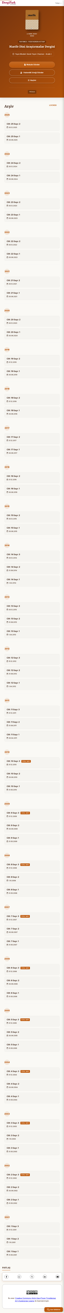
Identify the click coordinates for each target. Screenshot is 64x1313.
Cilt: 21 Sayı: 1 (13, 293)
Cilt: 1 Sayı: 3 (13, 1226)
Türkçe (58, 3)
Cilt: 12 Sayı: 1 (13, 683)
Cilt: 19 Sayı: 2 (13, 359)
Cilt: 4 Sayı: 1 (13, 1096)
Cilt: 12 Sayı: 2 (13, 670)
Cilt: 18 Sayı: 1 (13, 410)
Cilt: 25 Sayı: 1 (13, 136)
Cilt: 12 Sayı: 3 (13, 658)
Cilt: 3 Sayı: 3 (18, 1123)
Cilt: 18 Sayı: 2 (13, 398)
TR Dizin (32, 92)
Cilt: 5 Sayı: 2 (13, 1032)
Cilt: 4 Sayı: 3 (18, 1071)
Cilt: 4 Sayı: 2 (13, 1084)
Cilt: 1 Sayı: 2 (13, 1239)
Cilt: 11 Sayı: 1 (13, 734)
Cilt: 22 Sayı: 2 (13, 241)
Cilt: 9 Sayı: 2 (13, 825)
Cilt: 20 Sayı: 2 (13, 319)
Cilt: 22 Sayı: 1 (13, 254)
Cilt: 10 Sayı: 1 (13, 786)
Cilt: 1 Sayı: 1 (12, 1251)
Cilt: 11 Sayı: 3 (13, 709)
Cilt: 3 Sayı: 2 (13, 1135)
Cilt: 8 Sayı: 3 (18, 864)
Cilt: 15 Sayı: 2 (13, 515)
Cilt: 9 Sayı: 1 (13, 838)
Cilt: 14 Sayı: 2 (13, 567)
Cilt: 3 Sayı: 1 (13, 1148)
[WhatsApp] (19, 1277)
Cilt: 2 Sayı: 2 (13, 1187)
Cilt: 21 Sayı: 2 (13, 280)
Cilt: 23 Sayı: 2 (13, 202)
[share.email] (58, 1277)
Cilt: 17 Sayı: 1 (13, 449)
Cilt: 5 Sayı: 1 (13, 1044)
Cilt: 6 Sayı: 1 (13, 993)
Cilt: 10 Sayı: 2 (13, 773)
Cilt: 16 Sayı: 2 (13, 476)
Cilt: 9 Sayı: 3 (18, 813)
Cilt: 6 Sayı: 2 (13, 980)
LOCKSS (53, 105)
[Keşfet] (32, 80)
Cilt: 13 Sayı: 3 (13, 606)
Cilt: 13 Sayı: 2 (13, 619)
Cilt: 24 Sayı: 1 (13, 175)
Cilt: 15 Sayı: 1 (13, 528)
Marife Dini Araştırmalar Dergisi (32, 46)
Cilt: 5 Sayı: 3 (18, 1019)
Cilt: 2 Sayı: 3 (18, 1174)
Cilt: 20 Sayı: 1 (13, 332)
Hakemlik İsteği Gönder (32, 72)
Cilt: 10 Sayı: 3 (19, 761)
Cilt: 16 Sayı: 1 (13, 488)
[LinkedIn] (45, 1277)
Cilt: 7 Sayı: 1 (13, 941)
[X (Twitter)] (32, 1277)
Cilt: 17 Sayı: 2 (13, 437)
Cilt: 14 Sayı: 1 (13, 579)
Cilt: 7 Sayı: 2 (13, 929)
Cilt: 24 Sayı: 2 (13, 163)
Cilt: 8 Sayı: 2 (13, 877)
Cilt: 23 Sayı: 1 (13, 215)
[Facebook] (6, 1277)
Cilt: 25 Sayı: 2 (13, 124)
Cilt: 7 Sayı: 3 (18, 916)
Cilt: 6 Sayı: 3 (18, 968)
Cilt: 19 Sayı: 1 (13, 371)
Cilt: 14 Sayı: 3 (13, 554)
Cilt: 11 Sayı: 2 (13, 722)
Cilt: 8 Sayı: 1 (13, 889)
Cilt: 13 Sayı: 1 (13, 631)
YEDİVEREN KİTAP (36, 42)
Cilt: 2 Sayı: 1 (13, 1200)
